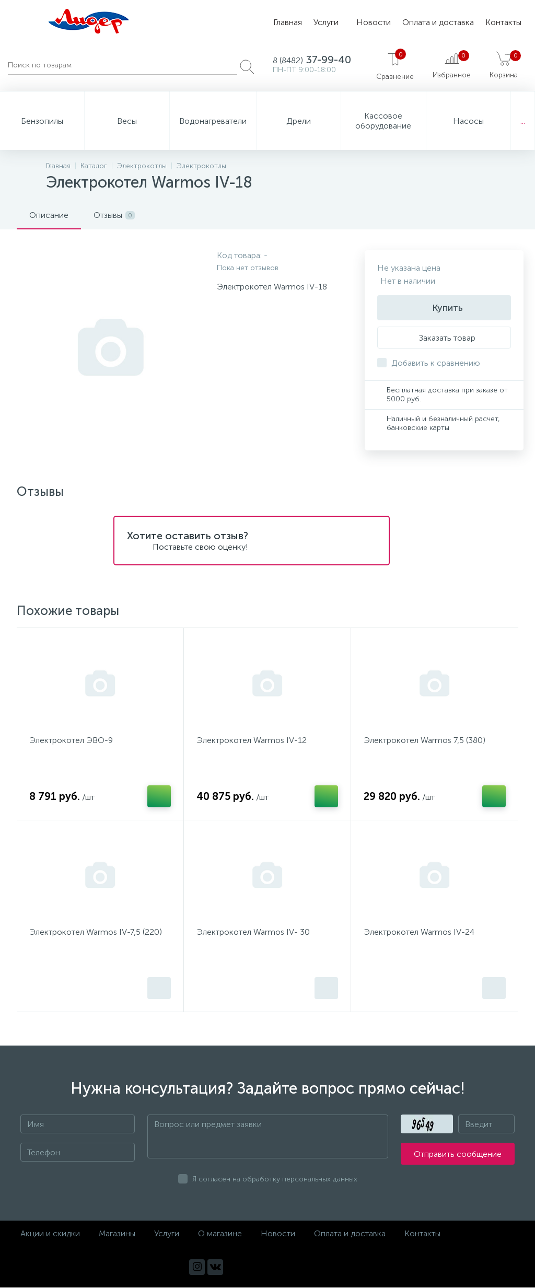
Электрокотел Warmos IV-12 (251, 740)
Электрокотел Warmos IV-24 (419, 932)
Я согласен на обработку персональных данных (274, 1179)
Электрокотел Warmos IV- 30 (253, 932)
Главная (287, 22)
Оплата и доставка (438, 22)
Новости (373, 22)
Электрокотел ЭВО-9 (71, 740)
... (522, 121)
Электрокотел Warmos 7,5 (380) (424, 740)
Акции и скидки (50, 1234)
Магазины (117, 1234)
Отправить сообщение (458, 1154)
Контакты (503, 22)
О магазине (220, 1234)
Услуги (326, 22)
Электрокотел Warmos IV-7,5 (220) (95, 932)
